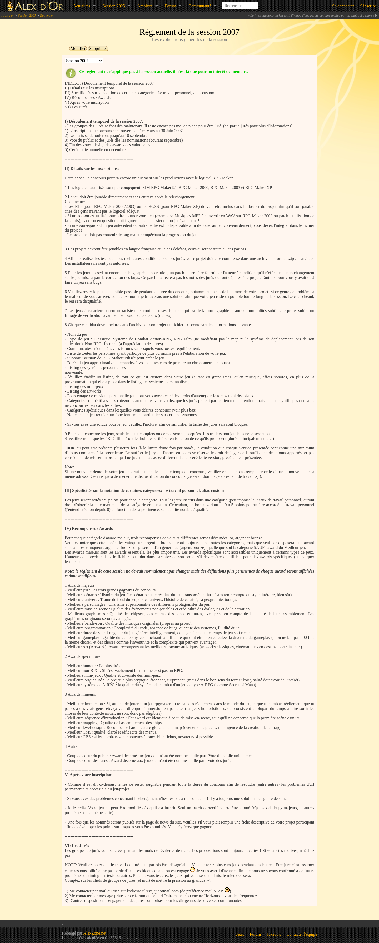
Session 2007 (27, 15)
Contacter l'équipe (302, 934)
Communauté (199, 6)
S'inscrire (368, 6)
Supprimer (98, 48)
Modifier (78, 48)
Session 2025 (114, 6)
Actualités (81, 6)
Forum (170, 6)
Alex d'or (8, 15)
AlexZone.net (94, 933)
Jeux (240, 934)
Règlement (47, 15)
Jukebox (274, 934)
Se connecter (343, 6)
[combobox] (240, 3)
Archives (145, 6)
